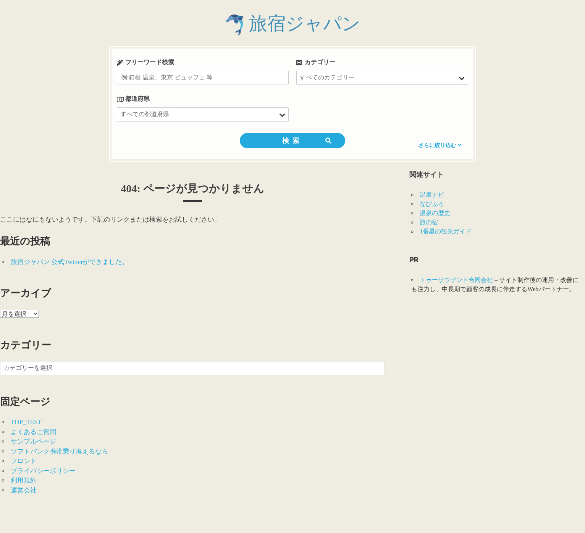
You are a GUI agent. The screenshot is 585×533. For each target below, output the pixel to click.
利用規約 (24, 480)
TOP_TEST (26, 422)
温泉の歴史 (435, 213)
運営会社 (24, 490)
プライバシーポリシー (43, 471)
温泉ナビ (432, 194)
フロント (24, 461)
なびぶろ (432, 204)
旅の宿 (429, 222)
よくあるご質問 (33, 432)
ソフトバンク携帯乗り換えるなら (59, 451)
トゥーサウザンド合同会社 (456, 280)
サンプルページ (33, 441)
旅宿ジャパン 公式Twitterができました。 (69, 262)
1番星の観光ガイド (446, 231)
